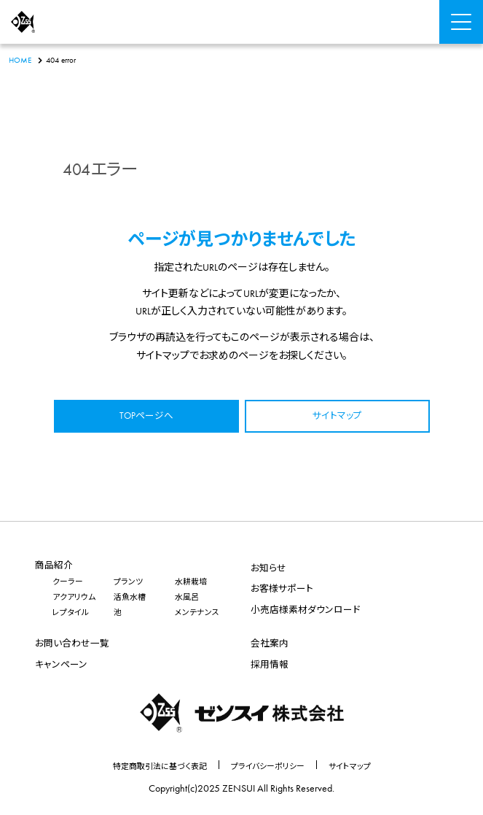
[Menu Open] (461, 22)
